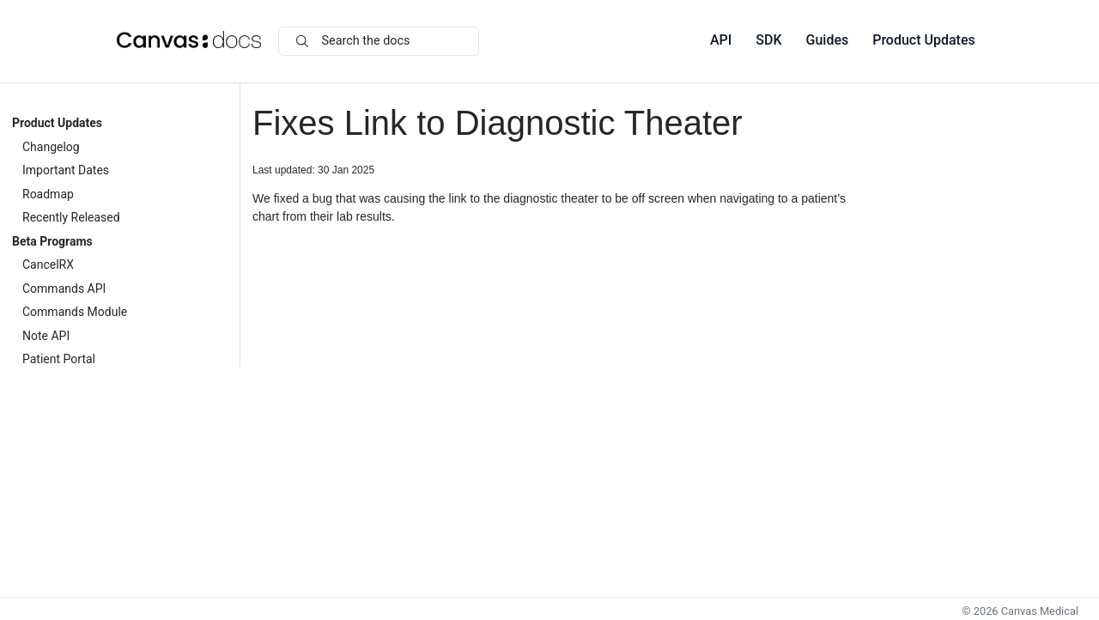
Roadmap (48, 194)
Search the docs (353, 40)
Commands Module (74, 312)
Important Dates (65, 170)
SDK (768, 40)
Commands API (64, 288)
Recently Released (71, 217)
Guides (827, 40)
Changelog (51, 147)
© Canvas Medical (1020, 611)
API (721, 40)
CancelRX (48, 264)
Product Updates (923, 40)
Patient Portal (58, 359)
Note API (46, 336)
